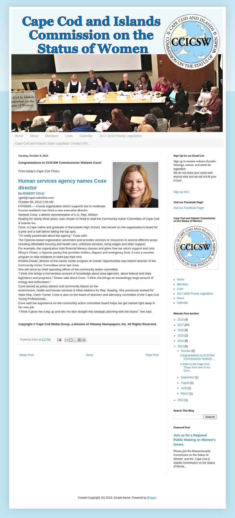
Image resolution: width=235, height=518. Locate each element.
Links (69, 136)
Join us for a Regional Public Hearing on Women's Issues (194, 439)
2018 (181, 319)
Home (19, 136)
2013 (181, 346)
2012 (181, 400)
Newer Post (26, 355)
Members (51, 136)
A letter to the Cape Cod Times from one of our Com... (195, 367)
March (185, 393)
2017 (181, 324)
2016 (181, 330)
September (188, 377)
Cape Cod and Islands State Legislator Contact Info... (52, 143)
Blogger (152, 497)
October (186, 350)
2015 (181, 335)
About (34, 136)
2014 (181, 340)
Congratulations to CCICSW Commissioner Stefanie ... (197, 357)
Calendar (86, 136)
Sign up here (181, 192)
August (185, 382)
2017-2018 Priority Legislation (120, 136)
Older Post (152, 355)
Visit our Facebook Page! (188, 208)
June (184, 388)
